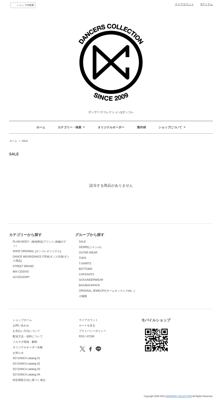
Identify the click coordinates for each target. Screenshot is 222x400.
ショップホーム (22, 320)
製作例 (141, 127)
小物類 (83, 296)
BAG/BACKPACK (89, 285)
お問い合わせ (21, 325)
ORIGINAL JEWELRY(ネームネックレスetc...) (107, 290)
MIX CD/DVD (21, 271)
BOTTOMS (85, 269)
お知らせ (18, 352)
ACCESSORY (21, 277)
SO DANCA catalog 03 (26, 369)
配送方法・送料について (28, 336)
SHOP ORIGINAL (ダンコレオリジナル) (37, 251)
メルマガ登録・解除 (25, 341)
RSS (82, 336)
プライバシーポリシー (92, 331)
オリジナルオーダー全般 (28, 347)
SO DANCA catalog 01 (26, 358)
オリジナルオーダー (111, 127)
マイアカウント (184, 4)
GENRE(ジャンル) (90, 247)
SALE (25, 140)
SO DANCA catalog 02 (26, 363)
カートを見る (87, 325)
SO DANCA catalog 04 (26, 374)
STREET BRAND (23, 266)
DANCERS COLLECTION (179, 396)
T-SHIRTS (85, 263)
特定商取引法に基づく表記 (29, 380)
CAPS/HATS (86, 274)
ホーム (40, 127)
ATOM (90, 336)
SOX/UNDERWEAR (91, 279)
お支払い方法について (26, 331)
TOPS (82, 258)
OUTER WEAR (88, 252)
